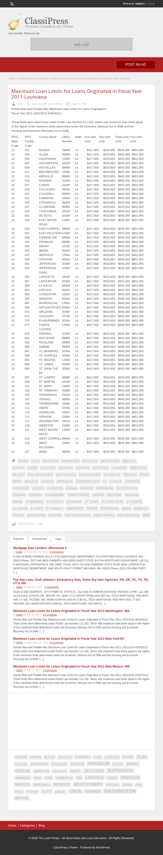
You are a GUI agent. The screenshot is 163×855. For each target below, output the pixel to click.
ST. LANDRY (134, 501)
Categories (27, 825)
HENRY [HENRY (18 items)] (75, 771)
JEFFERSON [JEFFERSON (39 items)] (120, 770)
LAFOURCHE (21, 488)
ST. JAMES (91, 501)
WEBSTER (55, 515)
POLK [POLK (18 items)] (19, 791)
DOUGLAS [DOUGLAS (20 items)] (59, 764)
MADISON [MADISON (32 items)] (130, 777)
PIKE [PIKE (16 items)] (139, 784)
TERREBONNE (110, 508)
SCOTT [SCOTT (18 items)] (46, 791)
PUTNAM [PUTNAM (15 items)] (32, 791)
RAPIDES (98, 495)
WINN (146, 515)
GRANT (144, 474)
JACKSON (47, 481)
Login (149, 3)
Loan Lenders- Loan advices (33, 78)
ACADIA (23, 461)
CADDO (32, 467)
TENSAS (92, 508)
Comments (39, 538)
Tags (58, 538)
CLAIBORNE (119, 467)
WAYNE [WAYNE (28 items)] (22, 798)
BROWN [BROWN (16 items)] (35, 757)
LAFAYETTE (132, 481)
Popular (18, 538)
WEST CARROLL (104, 515)
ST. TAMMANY (54, 508)
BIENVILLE (129, 461)
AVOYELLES (90, 461)
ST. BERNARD (34, 501)
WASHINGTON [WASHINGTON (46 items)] (120, 791)
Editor (20, 104)
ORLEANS (19, 495)
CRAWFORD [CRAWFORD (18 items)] (39, 764)
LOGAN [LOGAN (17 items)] (112, 778)
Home (12, 78)
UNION (126, 508)
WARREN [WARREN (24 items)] (92, 791)
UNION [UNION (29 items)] (75, 791)
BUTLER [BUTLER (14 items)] (49, 757)
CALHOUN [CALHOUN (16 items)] (65, 757)
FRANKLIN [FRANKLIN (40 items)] (98, 763)
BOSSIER (18, 467)
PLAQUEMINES (54, 495)
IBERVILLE (31, 481)
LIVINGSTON (55, 488)
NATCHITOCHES (127, 488)
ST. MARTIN (20, 508)
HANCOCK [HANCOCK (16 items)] (60, 771)
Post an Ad (135, 64)
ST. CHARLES (54, 501)
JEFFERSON (64, 481)
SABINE (17, 501)
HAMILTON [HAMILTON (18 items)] (41, 771)
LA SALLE (116, 481)
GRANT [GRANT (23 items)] (132, 764)
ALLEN (35, 461)
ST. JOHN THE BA (112, 501)
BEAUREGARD (110, 461)
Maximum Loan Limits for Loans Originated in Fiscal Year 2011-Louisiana (76, 94)
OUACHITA (35, 495)
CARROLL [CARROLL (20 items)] (82, 757)
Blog (42, 825)
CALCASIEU (47, 467)
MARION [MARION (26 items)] (22, 784)
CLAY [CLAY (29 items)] (142, 757)
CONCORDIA (138, 467)
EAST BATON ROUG (40, 474)
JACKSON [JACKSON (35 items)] (94, 770)
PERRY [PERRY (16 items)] (127, 784)
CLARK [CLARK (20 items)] (128, 757)
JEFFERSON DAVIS (88, 481)
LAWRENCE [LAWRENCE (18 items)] (64, 778)
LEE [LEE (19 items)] (79, 778)
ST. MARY (37, 508)
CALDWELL (66, 467)
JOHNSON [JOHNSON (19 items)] (22, 778)
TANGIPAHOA (75, 508)
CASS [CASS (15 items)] (97, 757)
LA (104, 481)
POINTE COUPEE (78, 495)
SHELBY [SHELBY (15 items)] (60, 791)
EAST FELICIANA (89, 474)
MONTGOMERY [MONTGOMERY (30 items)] (88, 784)
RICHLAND (131, 495)
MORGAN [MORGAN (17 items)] (112, 784)
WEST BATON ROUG (77, 515)
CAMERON (82, 467)
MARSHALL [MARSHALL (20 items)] (42, 784)
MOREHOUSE (104, 488)
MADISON (87, 488)
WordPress (103, 847)
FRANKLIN (130, 474)
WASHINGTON (36, 515)
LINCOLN (38, 488)
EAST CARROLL (66, 474)
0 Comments (56, 552)
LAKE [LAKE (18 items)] (49, 778)
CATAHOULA (101, 467)
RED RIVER (114, 495)
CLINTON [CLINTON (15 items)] (21, 764)
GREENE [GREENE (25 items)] (22, 771)
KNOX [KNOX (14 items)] (37, 778)
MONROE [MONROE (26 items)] (62, 784)
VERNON (18, 515)
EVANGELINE (112, 474)
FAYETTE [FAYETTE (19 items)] (77, 764)
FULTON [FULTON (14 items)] (118, 764)
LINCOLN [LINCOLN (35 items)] (94, 777)
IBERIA (17, 481)
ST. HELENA (74, 501)
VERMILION (141, 508)
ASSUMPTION (70, 461)
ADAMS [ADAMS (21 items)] (21, 757)
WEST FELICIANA (129, 515)
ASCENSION (50, 461)
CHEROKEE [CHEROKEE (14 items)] (112, 757)
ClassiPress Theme (65, 847)
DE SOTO (19, 474)
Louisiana (71, 488)
